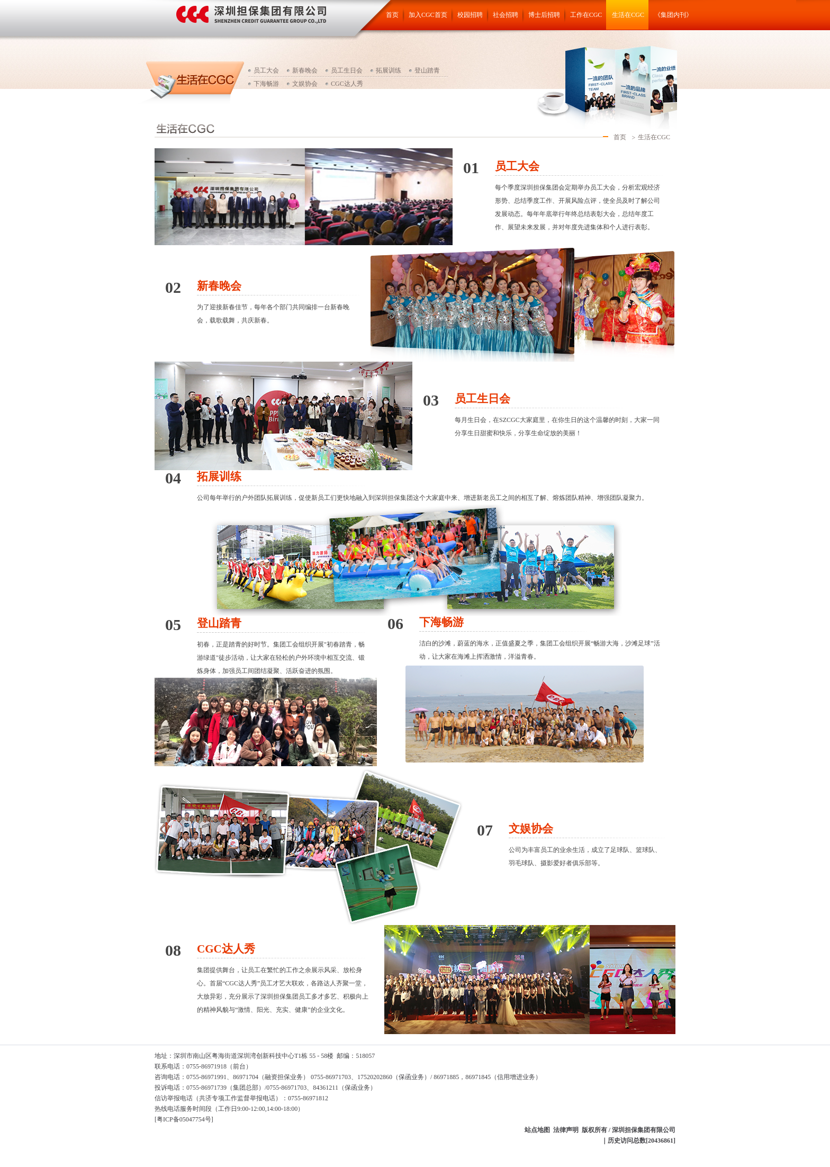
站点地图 (537, 1130)
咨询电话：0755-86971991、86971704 (206, 1077)
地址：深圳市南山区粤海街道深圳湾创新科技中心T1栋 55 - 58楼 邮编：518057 (265, 1056)
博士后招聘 (544, 15)
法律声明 (566, 1130)
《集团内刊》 (673, 15)
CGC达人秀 (347, 83)
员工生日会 (347, 70)
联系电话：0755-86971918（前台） (203, 1066)
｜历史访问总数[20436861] (638, 1140)
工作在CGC (586, 15)
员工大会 (266, 70)
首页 (392, 15)
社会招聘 (505, 15)
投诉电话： (170, 1087)
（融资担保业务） (283, 1077)
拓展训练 (388, 70)
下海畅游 (266, 83)
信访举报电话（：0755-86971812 (241, 1098)
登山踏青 (427, 70)
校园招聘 (470, 15)
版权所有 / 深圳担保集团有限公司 (628, 1130)
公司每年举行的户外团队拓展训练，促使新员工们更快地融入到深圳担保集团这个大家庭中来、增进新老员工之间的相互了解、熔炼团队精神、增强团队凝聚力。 (422, 497)
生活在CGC (628, 15)
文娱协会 (305, 83)
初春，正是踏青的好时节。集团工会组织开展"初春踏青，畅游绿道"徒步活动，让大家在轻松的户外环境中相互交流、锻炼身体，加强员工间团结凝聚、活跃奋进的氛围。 (281, 658)
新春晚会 (305, 70)
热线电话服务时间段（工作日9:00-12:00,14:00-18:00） (229, 1108)
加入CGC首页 (428, 15)
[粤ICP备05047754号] (184, 1119)
